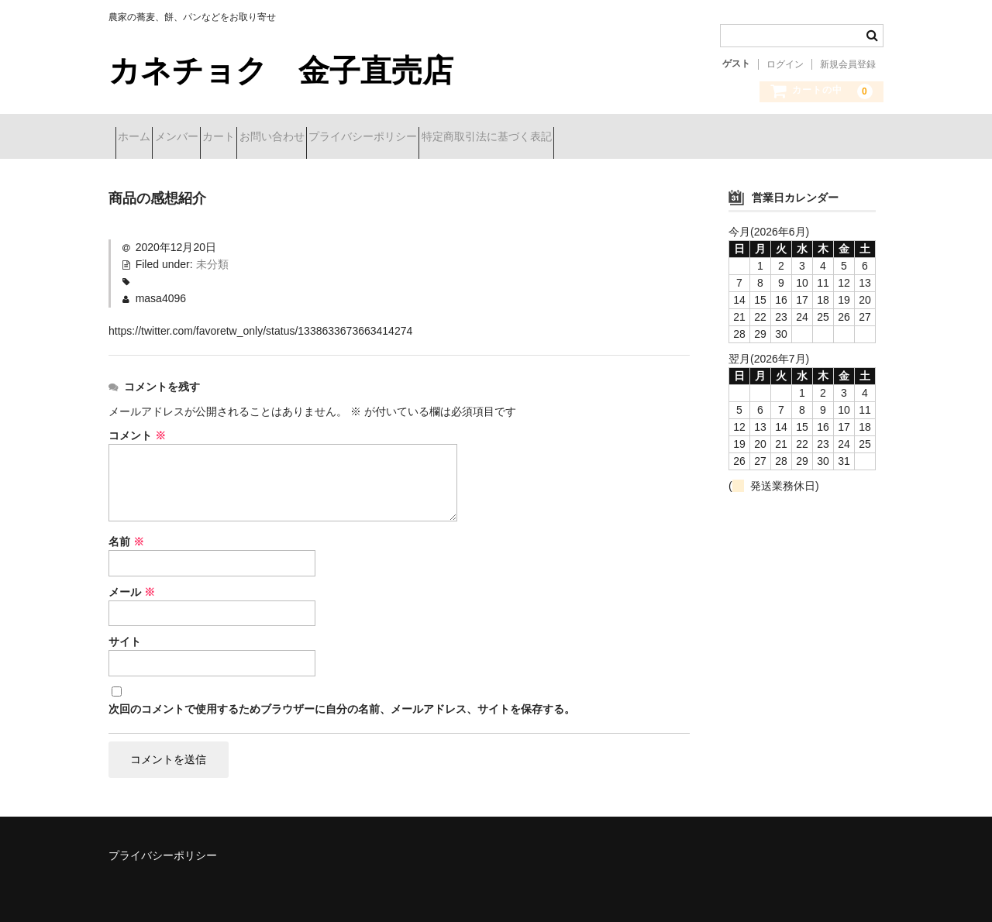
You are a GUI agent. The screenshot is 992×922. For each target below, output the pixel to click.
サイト (124, 637)
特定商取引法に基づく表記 (631, 138)
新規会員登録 (848, 64)
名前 (126, 536)
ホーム (141, 138)
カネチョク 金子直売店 (296, 70)
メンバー (210, 138)
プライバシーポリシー (479, 138)
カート (280, 138)
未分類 (212, 259)
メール (131, 586)
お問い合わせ (361, 138)
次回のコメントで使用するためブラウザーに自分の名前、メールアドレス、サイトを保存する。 (341, 704)
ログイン (785, 64)
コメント (137, 430)
